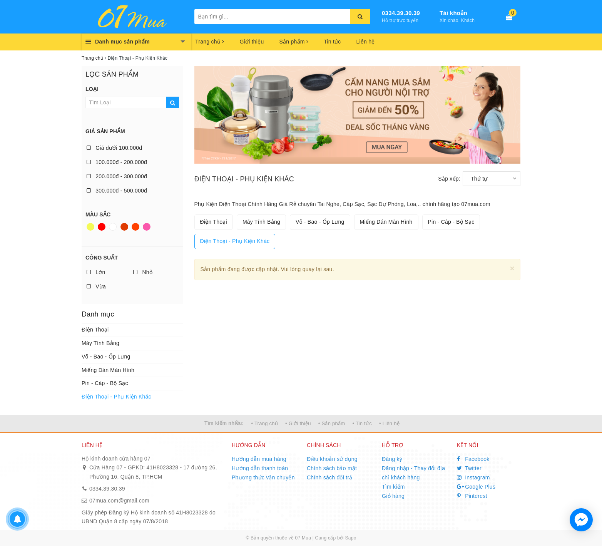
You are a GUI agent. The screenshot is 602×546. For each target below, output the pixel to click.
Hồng (146, 227)
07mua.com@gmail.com (119, 500)
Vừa (96, 286)
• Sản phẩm (331, 423)
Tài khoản (453, 13)
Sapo (350, 538)
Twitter (469, 468)
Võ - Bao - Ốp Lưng (106, 356)
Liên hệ (365, 42)
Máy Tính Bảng (100, 343)
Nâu (124, 227)
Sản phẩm (293, 42)
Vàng (90, 227)
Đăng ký (392, 459)
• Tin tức (361, 423)
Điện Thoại (95, 330)
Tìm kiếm (393, 487)
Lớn (96, 272)
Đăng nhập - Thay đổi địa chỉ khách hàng (413, 473)
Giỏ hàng (393, 496)
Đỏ (101, 227)
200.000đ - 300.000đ (117, 176)
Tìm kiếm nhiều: (224, 423)
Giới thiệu (251, 42)
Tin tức (332, 42)
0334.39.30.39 (401, 13)
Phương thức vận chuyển (263, 477)
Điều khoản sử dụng (332, 459)
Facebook (473, 459)
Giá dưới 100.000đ (114, 148)
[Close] (512, 268)
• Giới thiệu (298, 423)
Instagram (473, 477)
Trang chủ (209, 42)
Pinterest (472, 496)
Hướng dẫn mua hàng (259, 459)
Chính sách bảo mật (332, 468)
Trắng (113, 227)
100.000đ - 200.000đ (117, 162)
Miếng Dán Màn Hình (108, 370)
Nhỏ (142, 272)
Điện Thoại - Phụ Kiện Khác (116, 397)
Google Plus (476, 487)
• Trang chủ (264, 423)
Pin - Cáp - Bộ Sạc (105, 383)
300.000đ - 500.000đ (117, 191)
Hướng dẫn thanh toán (260, 468)
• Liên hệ (389, 423)
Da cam (135, 227)
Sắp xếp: (449, 179)
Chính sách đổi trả (330, 477)
